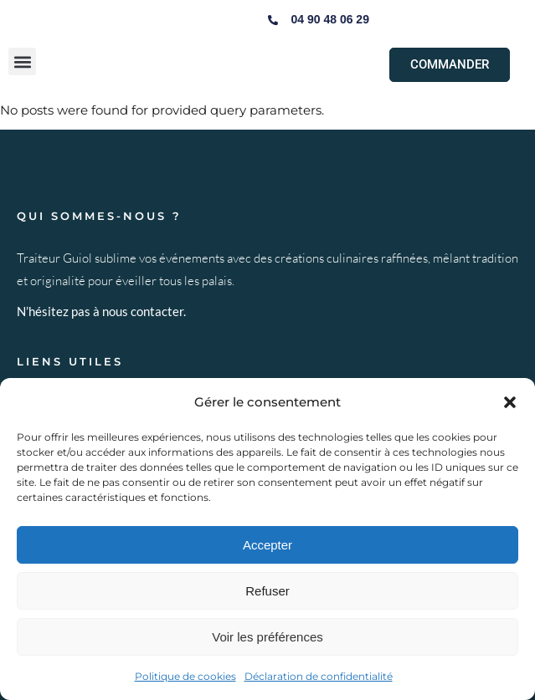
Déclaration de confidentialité (318, 676)
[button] (510, 402)
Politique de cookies (185, 676)
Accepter (267, 545)
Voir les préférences (267, 637)
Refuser (267, 591)
